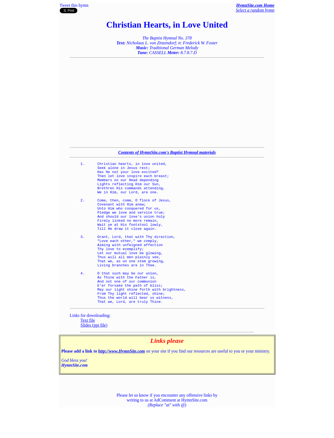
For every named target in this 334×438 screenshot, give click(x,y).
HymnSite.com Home (255, 5)
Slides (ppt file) (94, 353)
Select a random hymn (255, 10)
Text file (88, 348)
